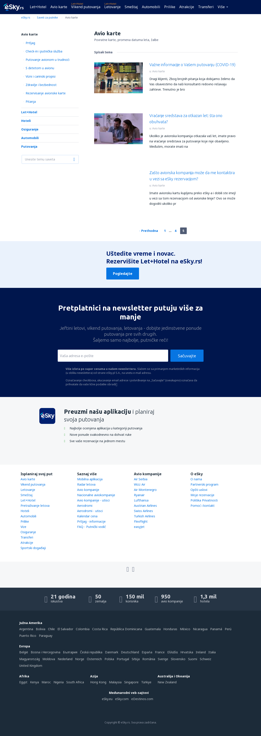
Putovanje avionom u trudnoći (47, 60)
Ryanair (139, 495)
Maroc (46, 682)
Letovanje (112, 6)
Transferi (206, 6)
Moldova (48, 659)
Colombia (83, 629)
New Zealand (167, 682)
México (185, 629)
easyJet (139, 527)
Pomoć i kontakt (203, 505)
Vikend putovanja (85, 6)
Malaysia (115, 682)
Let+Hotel (38, 6)
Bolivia (40, 629)
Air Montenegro (145, 490)
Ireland (201, 652)
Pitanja (31, 101)
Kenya (34, 682)
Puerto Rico (27, 636)
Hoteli (26, 121)
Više (221, 6)
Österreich (94, 659)
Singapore (131, 682)
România (148, 659)
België (23, 652)
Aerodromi (84, 505)
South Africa (75, 682)
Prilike (169, 6)
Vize (23, 527)
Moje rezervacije (202, 495)
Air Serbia (140, 479)
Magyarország (29, 659)
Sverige (163, 659)
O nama (196, 479)
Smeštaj (131, 6)
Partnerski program (204, 484)
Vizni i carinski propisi (40, 76)
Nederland (65, 659)
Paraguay (45, 636)
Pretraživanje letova (35, 505)
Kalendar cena (87, 516)
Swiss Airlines (143, 511)
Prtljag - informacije (91, 521)
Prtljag (30, 43)
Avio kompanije (88, 490)
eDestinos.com (142, 699)
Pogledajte (122, 273)
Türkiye (146, 682)
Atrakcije (186, 6)
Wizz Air (139, 484)
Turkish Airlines (144, 516)
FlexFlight (141, 521)
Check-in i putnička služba (44, 51)
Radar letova (86, 484)
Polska (109, 659)
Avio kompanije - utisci (93, 500)
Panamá (216, 629)
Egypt (23, 682)
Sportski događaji (33, 548)
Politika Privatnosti (204, 500)
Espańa (147, 652)
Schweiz (205, 659)
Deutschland (130, 652)
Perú (228, 629)
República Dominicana (126, 629)
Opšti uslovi (199, 490)
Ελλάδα (172, 652)
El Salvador (65, 629)
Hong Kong (98, 682)
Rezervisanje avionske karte (46, 93)
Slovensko (178, 659)
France (160, 652)
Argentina (26, 629)
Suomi (192, 659)
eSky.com (122, 699)
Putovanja (29, 146)
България (70, 652)
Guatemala (153, 629)
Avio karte (58, 6)
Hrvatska (186, 652)
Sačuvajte (187, 355)
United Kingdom (30, 665)
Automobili (151, 6)
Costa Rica (100, 629)
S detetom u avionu (40, 68)
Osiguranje (29, 129)
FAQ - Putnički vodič (91, 527)
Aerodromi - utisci (90, 511)
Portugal (123, 659)
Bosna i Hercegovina (45, 652)
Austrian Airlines (145, 505)
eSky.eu (107, 699)
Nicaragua (200, 629)
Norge (79, 659)
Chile (51, 629)
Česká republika (91, 652)
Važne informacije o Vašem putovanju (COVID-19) (192, 64)
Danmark (111, 652)
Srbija (136, 659)
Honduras (170, 629)
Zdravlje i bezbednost (41, 85)
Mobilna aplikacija (90, 479)
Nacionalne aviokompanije (96, 495)
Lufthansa (141, 500)
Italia (212, 652)
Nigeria (58, 682)
